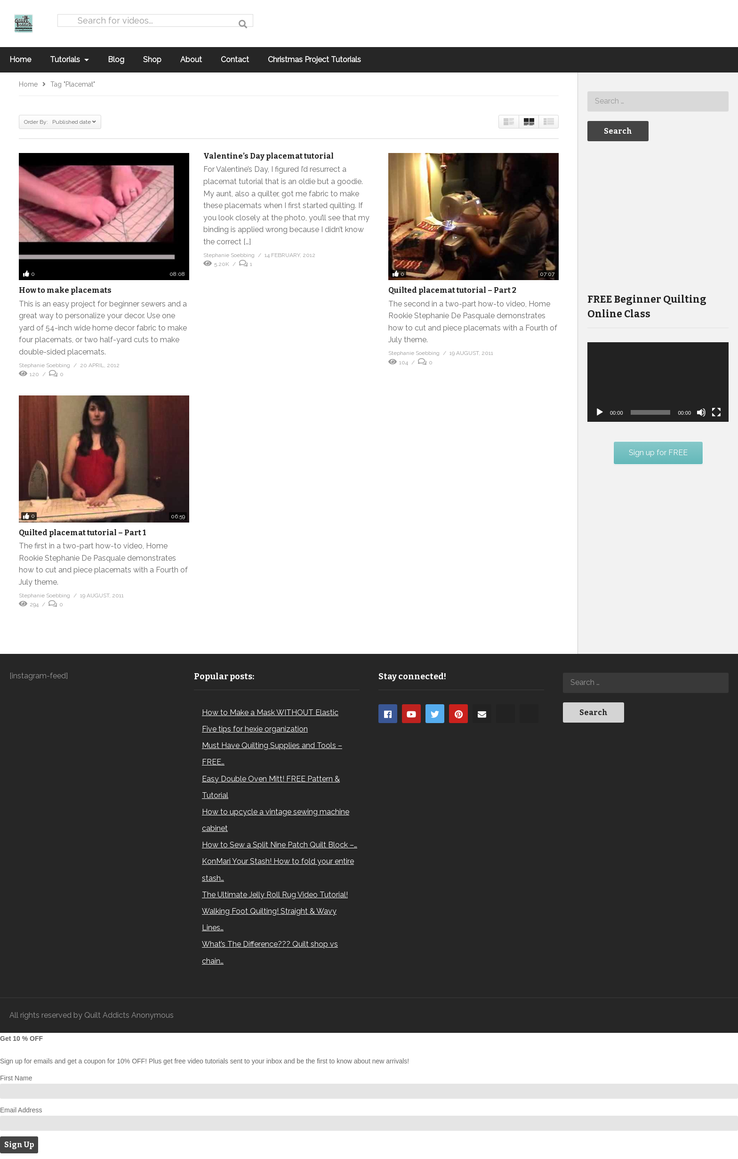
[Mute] (701, 412)
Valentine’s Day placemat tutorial (268, 156)
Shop (152, 59)
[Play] (599, 412)
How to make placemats (65, 290)
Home (20, 59)
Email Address (21, 1110)
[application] (658, 382)
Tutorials (69, 59)
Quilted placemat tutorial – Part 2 (452, 290)
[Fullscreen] (716, 412)
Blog (116, 59)
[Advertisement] (658, 216)
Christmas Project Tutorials (314, 59)
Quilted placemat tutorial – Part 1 (82, 532)
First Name (16, 1078)
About (191, 59)
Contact (235, 59)
